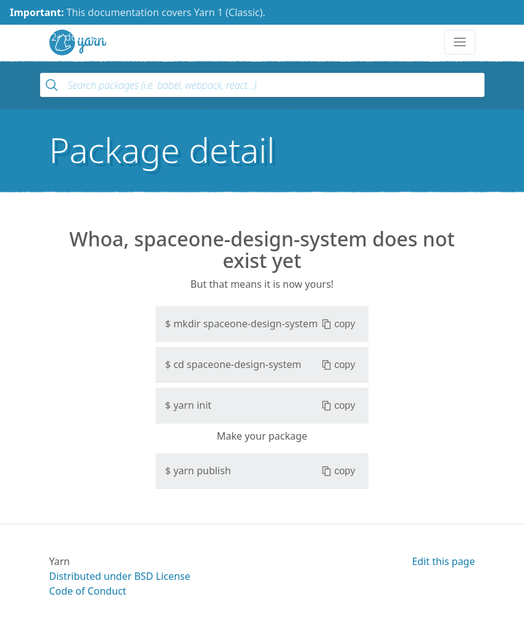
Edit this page (443, 561)
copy (339, 324)
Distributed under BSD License (120, 576)
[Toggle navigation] (459, 42)
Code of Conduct (88, 591)
